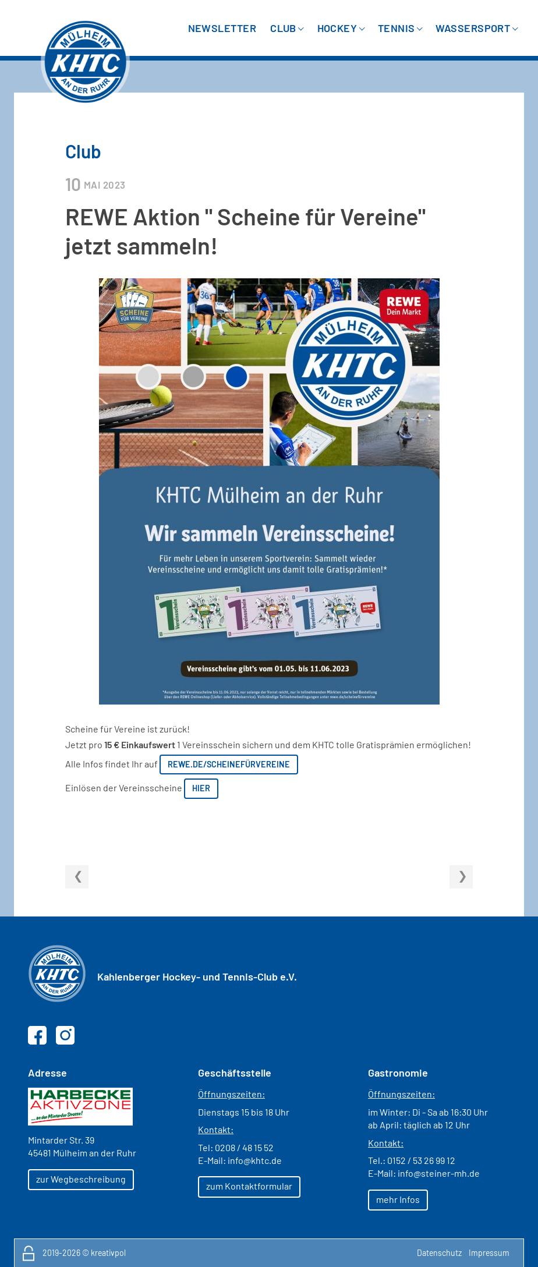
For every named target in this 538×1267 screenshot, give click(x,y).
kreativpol (108, 1253)
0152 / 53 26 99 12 (421, 1160)
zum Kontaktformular (249, 1185)
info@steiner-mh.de (439, 1172)
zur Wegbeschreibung (81, 1178)
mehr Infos (398, 1199)
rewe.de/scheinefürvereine (229, 764)
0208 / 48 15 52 (244, 1147)
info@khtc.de (255, 1160)
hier (201, 788)
